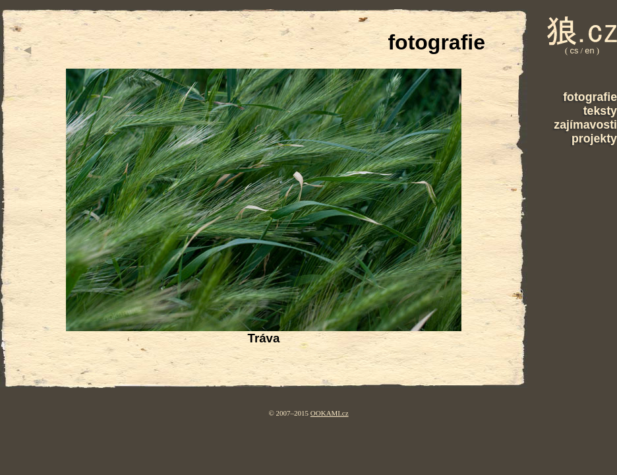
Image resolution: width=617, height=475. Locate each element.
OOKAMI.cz (329, 413)
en (589, 50)
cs (574, 50)
